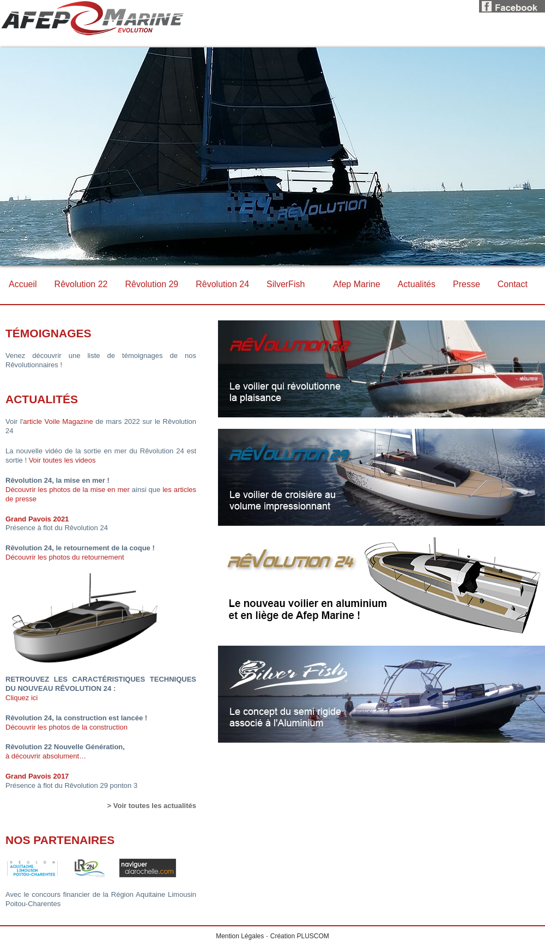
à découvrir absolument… (45, 756)
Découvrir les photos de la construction (66, 727)
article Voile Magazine (58, 421)
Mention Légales (240, 936)
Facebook (512, 4)
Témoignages (48, 333)
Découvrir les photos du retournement (64, 557)
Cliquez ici (21, 698)
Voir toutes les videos (62, 460)
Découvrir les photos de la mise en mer (67, 489)
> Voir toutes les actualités (151, 806)
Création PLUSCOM (299, 936)
